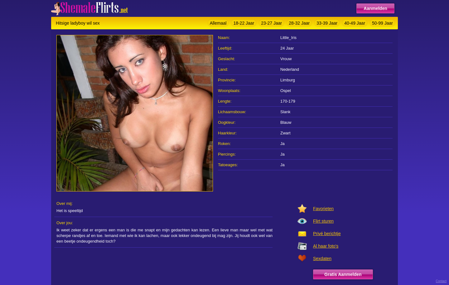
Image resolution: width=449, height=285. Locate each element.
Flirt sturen (323, 221)
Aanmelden (375, 8)
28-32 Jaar (299, 23)
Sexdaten (322, 258)
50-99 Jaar (382, 23)
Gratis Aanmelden (342, 274)
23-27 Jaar (271, 23)
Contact (441, 281)
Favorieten (323, 208)
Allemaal (218, 23)
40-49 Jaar (354, 23)
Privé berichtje (327, 233)
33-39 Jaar (326, 23)
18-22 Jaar (243, 23)
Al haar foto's (325, 246)
